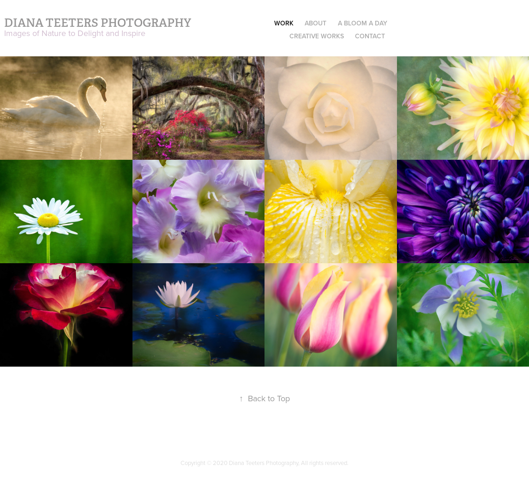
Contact (370, 36)
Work (284, 23)
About (315, 23)
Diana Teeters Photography (97, 22)
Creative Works (316, 36)
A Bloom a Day (362, 23)
